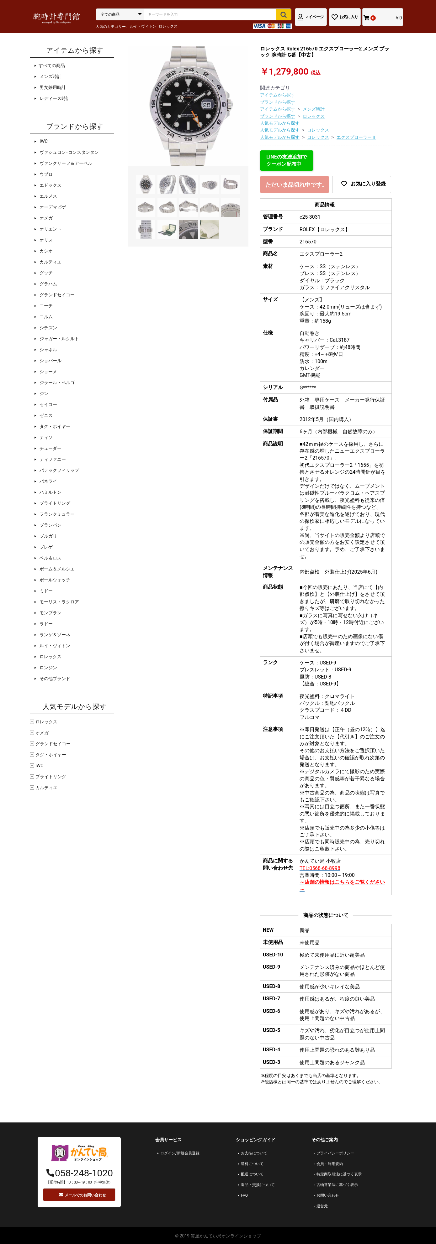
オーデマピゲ (52, 207)
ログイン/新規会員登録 (179, 1153)
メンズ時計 (50, 76)
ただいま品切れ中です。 (296, 185)
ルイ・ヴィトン (143, 26)
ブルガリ (48, 536)
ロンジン (48, 667)
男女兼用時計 (52, 87)
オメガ (46, 218)
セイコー (48, 404)
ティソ (46, 437)
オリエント (50, 229)
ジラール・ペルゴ (57, 382)
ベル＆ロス (50, 557)
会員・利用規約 (329, 1164)
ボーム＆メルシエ (57, 568)
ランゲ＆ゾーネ (54, 634)
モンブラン (50, 612)
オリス (46, 239)
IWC (43, 141)
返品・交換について (258, 1185)
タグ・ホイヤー (54, 426)
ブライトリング (54, 503)
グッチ (46, 272)
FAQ (244, 1195)
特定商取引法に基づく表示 (339, 1174)
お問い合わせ (327, 1195)
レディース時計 (54, 98)
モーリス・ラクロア (59, 601)
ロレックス (168, 26)
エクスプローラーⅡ (356, 137)
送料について (252, 1164)
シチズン (48, 327)
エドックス (50, 185)
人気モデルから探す (280, 123)
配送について (252, 1174)
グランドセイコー (57, 294)
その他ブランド (54, 678)
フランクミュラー (57, 514)
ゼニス (46, 415)
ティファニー (52, 459)
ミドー (46, 590)
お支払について (254, 1153)
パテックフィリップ (59, 470)
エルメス (48, 196)
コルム (46, 316)
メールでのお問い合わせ (82, 1195)
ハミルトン (50, 492)
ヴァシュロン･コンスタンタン (69, 152)
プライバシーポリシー (335, 1153)
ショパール (50, 360)
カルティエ (50, 261)
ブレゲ (46, 546)
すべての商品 (52, 65)
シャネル (48, 349)
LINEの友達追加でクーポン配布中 (286, 160)
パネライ (48, 481)
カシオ (46, 250)
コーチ (46, 305)
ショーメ (48, 371)
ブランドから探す (277, 102)
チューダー (50, 448)
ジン (43, 393)
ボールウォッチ (54, 579)
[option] (188, 106)
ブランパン (50, 525)
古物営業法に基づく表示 (337, 1185)
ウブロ (46, 174)
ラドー (46, 623)
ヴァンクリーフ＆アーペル (65, 163)
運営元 (322, 1206)
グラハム (48, 283)
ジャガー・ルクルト (59, 338)
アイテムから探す (277, 94)
